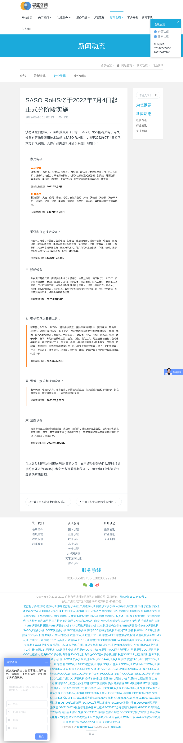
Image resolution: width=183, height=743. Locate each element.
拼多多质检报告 (80, 616)
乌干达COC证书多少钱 (98, 654)
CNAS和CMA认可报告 (87, 620)
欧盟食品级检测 (125, 635)
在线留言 (37, 534)
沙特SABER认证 (124, 625)
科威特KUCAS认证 (145, 630)
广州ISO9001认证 (91, 688)
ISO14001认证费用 (133, 688)
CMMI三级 (129, 717)
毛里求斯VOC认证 (130, 668)
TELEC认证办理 (52, 664)
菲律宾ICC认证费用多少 (98, 683)
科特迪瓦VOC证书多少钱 (81, 668)
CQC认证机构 (105, 625)
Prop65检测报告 (123, 644)
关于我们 (44, 17)
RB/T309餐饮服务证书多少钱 (86, 717)
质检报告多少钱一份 (117, 616)
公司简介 (37, 529)
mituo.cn (115, 726)
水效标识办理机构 (126, 606)
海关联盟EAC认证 (132, 659)
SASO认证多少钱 (33, 630)
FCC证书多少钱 (42, 644)
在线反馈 (37, 539)
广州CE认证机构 (39, 640)
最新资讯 (40, 75)
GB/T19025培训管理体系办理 (101, 712)
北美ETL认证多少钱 (65, 644)
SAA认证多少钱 (111, 659)
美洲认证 (73, 548)
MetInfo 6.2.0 (85, 726)
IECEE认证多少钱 (55, 630)
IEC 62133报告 (71, 688)
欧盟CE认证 (77, 635)
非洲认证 (73, 543)
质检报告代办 (110, 611)
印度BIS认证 (104, 664)
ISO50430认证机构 (72, 693)
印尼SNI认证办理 (138, 678)
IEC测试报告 (150, 683)
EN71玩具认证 (58, 640)
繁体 (91, 733)
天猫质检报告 (45, 616)
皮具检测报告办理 (37, 620)
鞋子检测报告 (138, 616)
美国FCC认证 (137, 640)
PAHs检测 (123, 640)
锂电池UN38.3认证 (50, 688)
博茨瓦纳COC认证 (60, 673)
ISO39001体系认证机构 (96, 702)
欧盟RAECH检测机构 (103, 640)
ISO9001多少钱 (112, 688)
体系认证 (73, 563)
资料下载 (147, 17)
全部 (23, 75)
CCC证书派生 (93, 611)
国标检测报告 (129, 620)
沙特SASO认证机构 (146, 625)
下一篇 (100, 501)
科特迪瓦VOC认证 (54, 668)
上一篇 (50, 501)
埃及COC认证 (151, 668)
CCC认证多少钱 (51, 611)
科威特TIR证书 (124, 630)
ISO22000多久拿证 (95, 693)
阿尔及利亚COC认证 (101, 673)
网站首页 (27, 17)
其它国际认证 (73, 558)
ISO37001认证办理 (69, 702)
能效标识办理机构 (34, 606)
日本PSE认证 (151, 659)
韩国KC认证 (70, 664)
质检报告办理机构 (129, 611)
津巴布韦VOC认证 (108, 668)
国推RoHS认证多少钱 (56, 625)
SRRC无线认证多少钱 (83, 625)
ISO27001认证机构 (119, 693)
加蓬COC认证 (79, 673)
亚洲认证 (73, 534)
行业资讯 (158, 65)
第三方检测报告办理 (61, 620)
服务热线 (91, 570)
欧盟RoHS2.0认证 (79, 640)
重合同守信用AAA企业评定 (82, 721)
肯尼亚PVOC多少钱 (86, 649)
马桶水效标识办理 (148, 606)
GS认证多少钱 (64, 649)
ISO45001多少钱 (50, 693)
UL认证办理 (106, 644)
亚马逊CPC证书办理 (146, 644)
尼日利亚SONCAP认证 (126, 654)
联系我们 (37, 543)
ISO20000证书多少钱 (144, 693)
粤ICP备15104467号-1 (133, 596)
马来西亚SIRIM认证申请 (128, 683)
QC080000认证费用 (126, 697)
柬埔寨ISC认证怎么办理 (69, 683)
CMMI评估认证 (113, 717)
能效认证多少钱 (105, 606)
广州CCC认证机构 (73, 611)
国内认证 (73, 529)
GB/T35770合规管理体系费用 (120, 707)
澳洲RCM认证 (92, 659)
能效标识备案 (71, 606)
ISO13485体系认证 (59, 697)
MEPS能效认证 (87, 664)
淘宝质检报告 (62, 616)
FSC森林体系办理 (82, 697)
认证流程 (99, 17)
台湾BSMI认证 (93, 678)
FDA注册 (29, 649)
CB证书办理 (62, 635)
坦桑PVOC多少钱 (51, 654)
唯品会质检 (97, 616)
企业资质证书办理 (109, 721)
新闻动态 (116, 17)
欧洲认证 (73, 539)
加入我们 (27, 28)
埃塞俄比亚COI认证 (50, 678)
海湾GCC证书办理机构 (100, 630)
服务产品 (83, 17)
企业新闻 (80, 75)
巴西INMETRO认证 (144, 664)
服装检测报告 (149, 611)
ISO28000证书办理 (122, 702)
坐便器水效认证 (32, 611)
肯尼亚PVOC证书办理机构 (114, 649)
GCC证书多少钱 (76, 630)
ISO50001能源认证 (145, 702)
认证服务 (64, 17)
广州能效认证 (87, 606)
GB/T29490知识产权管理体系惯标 (140, 712)
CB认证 (49, 635)
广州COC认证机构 (73, 678)
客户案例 (132, 17)
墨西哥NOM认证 (123, 664)
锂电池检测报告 (110, 620)
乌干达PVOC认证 (72, 654)
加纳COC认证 (142, 673)
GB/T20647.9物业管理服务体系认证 (80, 707)
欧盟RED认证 (93, 635)
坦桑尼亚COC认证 (142, 649)
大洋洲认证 (73, 553)
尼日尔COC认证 (124, 673)
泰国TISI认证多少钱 (115, 678)
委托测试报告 (146, 620)
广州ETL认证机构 (87, 644)
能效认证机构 (54, 606)
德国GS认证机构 (45, 649)
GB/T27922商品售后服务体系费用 (62, 712)
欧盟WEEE (109, 635)
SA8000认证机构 (103, 697)
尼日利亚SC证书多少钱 (69, 659)
